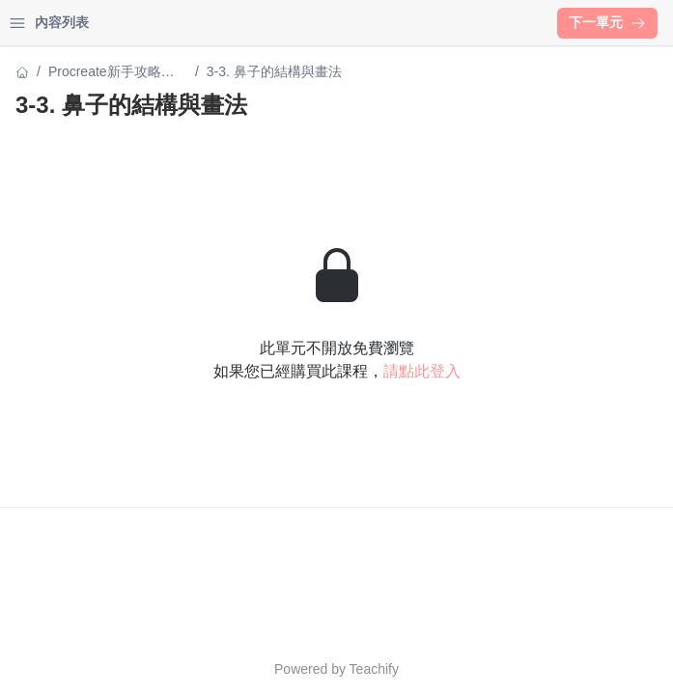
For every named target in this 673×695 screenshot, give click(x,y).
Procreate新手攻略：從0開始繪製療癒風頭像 (113, 73)
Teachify (374, 669)
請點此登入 (422, 371)
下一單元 (607, 22)
